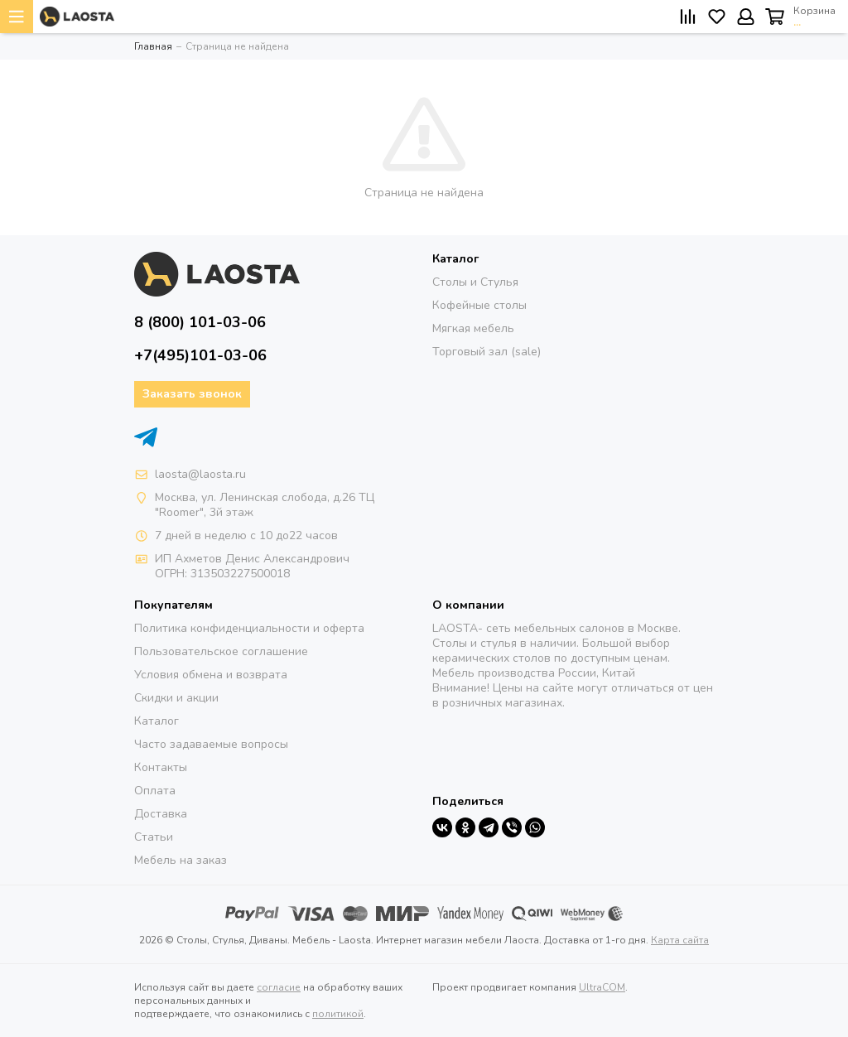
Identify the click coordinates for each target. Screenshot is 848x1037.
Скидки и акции (176, 698)
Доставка (160, 814)
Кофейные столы (479, 305)
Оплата (155, 790)
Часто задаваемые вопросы (211, 744)
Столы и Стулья (475, 282)
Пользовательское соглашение (221, 651)
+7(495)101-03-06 (200, 355)
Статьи (153, 837)
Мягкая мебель (473, 328)
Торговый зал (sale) (486, 351)
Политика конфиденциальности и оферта (249, 628)
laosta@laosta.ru (200, 474)
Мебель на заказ (180, 860)
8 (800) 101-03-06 (200, 322)
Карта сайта (680, 940)
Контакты (160, 767)
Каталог (156, 721)
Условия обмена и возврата (210, 674)
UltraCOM (602, 987)
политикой (338, 1013)
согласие (279, 987)
